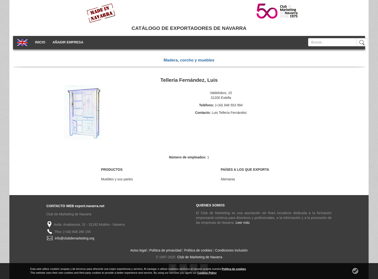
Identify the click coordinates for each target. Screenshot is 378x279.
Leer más (243, 223)
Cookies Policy (207, 272)
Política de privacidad (165, 250)
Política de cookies (198, 250)
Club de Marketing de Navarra (199, 257)
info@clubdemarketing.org (74, 238)
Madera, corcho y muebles (189, 60)
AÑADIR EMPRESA (68, 42)
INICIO (40, 42)
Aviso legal (138, 250)
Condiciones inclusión (231, 250)
